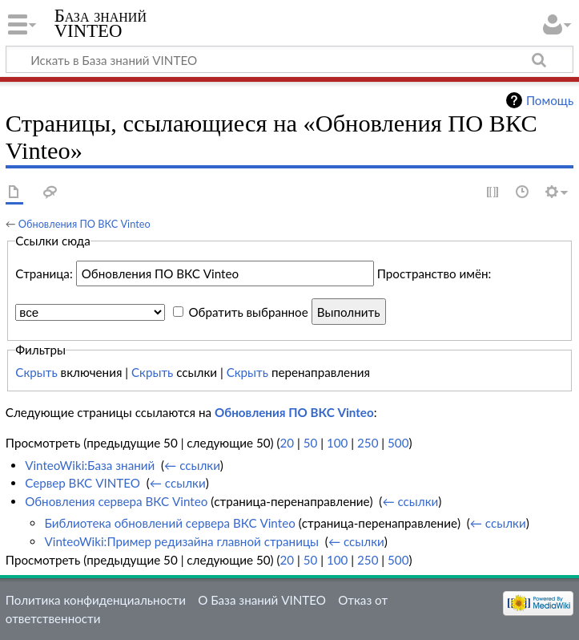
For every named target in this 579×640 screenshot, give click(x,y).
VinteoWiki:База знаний (90, 465)
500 (398, 442)
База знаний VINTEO (100, 23)
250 (367, 442)
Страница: (43, 273)
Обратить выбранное (248, 312)
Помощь (549, 100)
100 (337, 442)
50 (311, 442)
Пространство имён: (434, 273)
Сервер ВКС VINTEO (82, 483)
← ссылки (192, 465)
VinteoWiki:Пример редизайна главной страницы (181, 541)
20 (287, 442)
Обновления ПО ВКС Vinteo (84, 223)
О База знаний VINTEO (262, 600)
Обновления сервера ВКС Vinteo (116, 501)
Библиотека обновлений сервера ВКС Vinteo (169, 523)
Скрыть (36, 372)
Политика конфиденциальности (96, 600)
